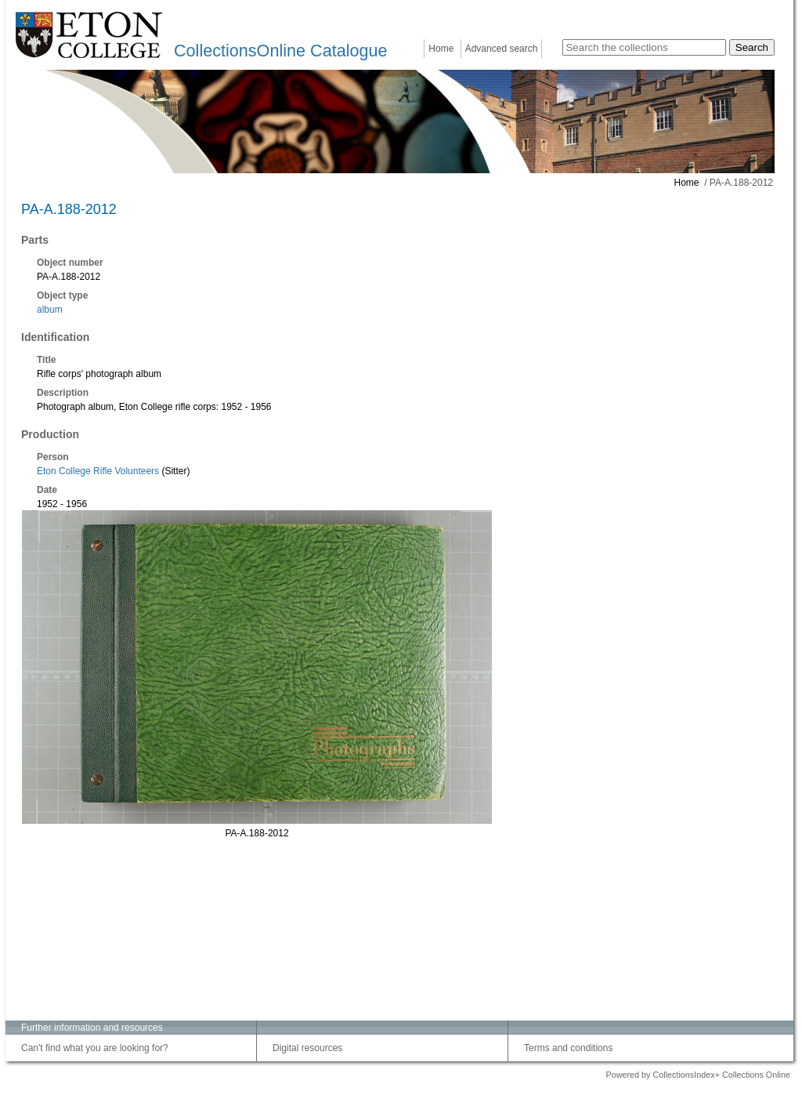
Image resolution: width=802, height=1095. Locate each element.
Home (440, 48)
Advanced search (501, 48)
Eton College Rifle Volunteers (98, 471)
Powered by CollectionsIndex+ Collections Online (697, 1074)
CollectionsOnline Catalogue (280, 50)
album (50, 309)
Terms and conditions (568, 1047)
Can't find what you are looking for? (94, 1047)
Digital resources (307, 1047)
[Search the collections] (644, 47)
